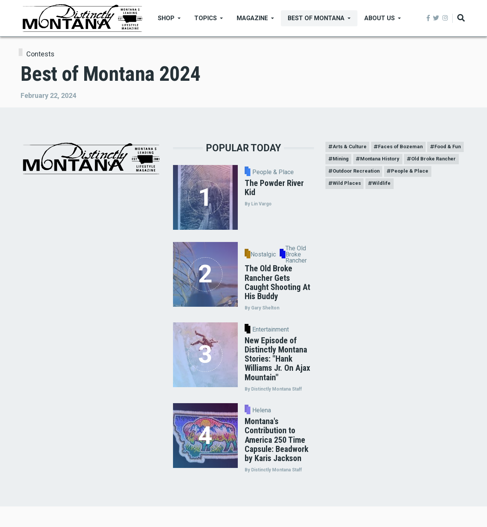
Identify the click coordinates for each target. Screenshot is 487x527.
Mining (383, 161)
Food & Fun (347, 161)
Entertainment (270, 330)
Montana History (426, 161)
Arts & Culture (350, 147)
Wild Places (399, 187)
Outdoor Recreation (418, 174)
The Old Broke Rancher (296, 254)
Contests (40, 54)
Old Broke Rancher (356, 174)
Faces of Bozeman (404, 147)
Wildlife (436, 187)
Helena (261, 410)
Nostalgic (263, 254)
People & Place (273, 172)
